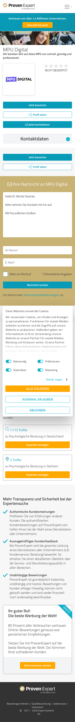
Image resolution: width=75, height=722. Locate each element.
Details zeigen (54, 379)
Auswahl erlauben (37, 399)
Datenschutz (59, 703)
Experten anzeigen (37, 445)
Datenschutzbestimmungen (41, 295)
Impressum (37, 707)
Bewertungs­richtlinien (18, 703)
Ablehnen (37, 410)
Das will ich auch (37, 25)
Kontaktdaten (45, 138)
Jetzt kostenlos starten (37, 665)
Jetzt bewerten (37, 105)
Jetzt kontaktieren (37, 124)
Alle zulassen (37, 388)
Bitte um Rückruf (20, 274)
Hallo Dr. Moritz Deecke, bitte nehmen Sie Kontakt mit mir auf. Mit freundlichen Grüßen (37, 214)
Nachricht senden (37, 285)
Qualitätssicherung (41, 703)
